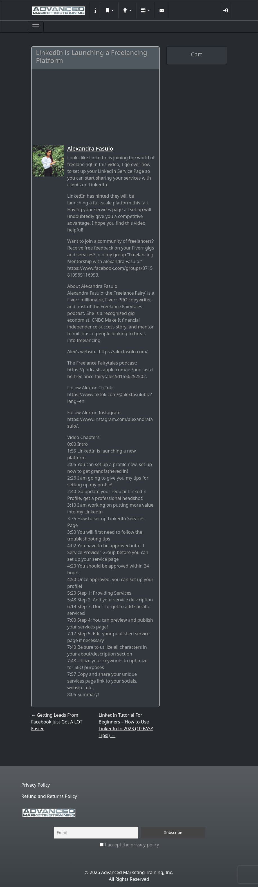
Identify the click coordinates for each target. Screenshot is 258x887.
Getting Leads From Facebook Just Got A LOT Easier (56, 722)
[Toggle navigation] (36, 26)
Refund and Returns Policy (49, 796)
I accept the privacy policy (129, 845)
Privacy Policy (35, 785)
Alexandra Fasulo (90, 148)
